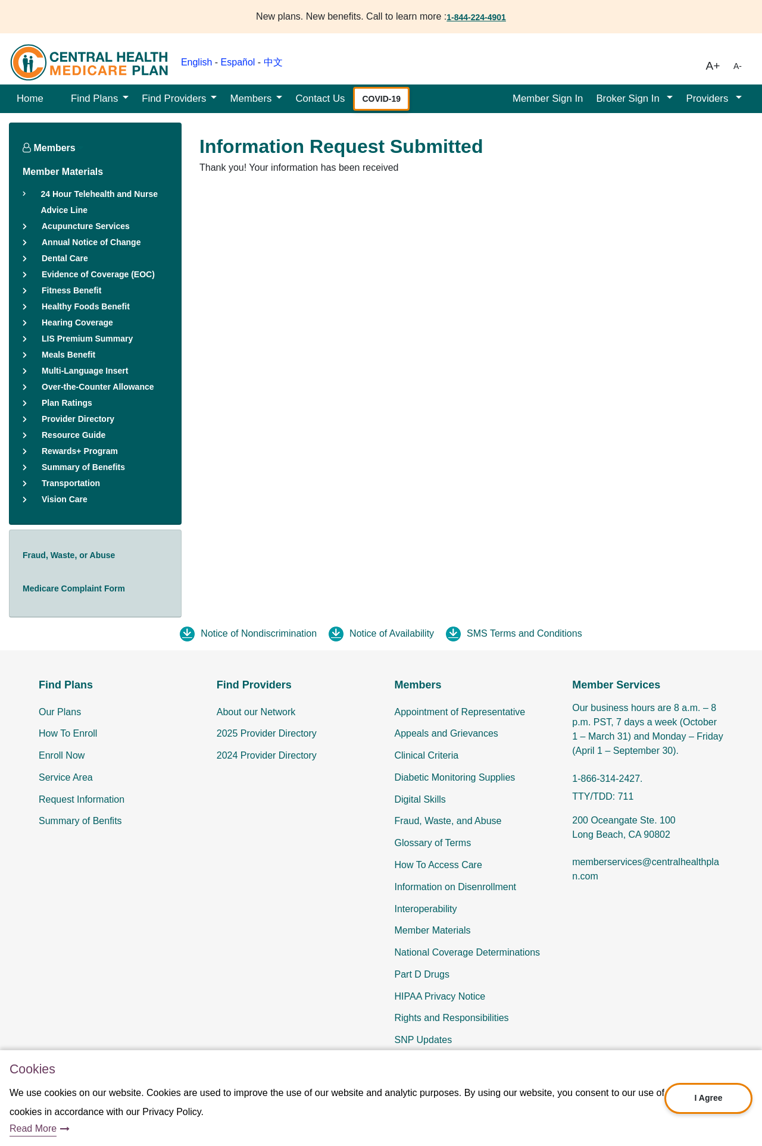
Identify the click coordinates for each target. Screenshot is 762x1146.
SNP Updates (423, 1040)
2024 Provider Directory (267, 755)
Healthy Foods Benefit (86, 306)
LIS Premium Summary (87, 338)
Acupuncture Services (86, 226)
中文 (273, 62)
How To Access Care (438, 865)
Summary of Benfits (80, 821)
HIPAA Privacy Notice (440, 996)
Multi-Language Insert (85, 370)
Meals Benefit (68, 354)
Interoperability (426, 909)
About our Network (256, 712)
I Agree (709, 1098)
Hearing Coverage (77, 322)
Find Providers (174, 98)
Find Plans (94, 98)
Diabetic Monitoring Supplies (455, 777)
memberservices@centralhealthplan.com (645, 869)
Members (250, 98)
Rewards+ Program (80, 451)
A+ (713, 66)
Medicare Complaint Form (74, 588)
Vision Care (65, 499)
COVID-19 (381, 99)
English (196, 62)
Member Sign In (548, 98)
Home (30, 98)
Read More (33, 1128)
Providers (708, 98)
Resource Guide (73, 435)
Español (238, 62)
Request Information (81, 799)
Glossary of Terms (433, 843)
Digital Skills (420, 799)
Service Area (66, 777)
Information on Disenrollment (456, 887)
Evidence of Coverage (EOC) (98, 274)
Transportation (71, 483)
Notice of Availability (391, 633)
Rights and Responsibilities (452, 1018)
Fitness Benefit (71, 290)
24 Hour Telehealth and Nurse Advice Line (99, 202)
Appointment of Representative (460, 712)
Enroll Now (62, 755)
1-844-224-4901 (476, 17)
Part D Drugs (422, 974)
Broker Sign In (629, 98)
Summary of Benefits (83, 467)
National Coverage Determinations (468, 952)
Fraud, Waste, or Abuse (69, 555)
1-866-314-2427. (607, 779)
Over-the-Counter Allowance (98, 387)
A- (737, 66)
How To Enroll (68, 733)
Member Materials (63, 172)
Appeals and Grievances (446, 733)
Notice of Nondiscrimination (259, 633)
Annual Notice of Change (91, 242)
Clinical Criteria (427, 755)
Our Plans (60, 712)
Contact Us (320, 98)
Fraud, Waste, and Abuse (448, 821)
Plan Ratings (67, 403)
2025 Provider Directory (267, 733)
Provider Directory (78, 419)
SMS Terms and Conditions (524, 633)
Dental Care (65, 258)
